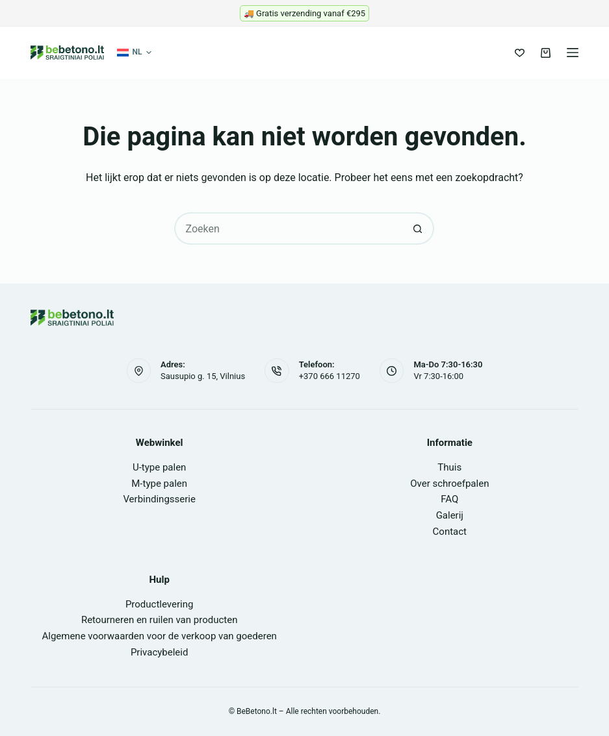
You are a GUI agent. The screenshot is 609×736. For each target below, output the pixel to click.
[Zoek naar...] (288, 228)
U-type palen (159, 467)
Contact (450, 531)
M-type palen (159, 483)
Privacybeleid (159, 652)
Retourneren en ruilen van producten (159, 620)
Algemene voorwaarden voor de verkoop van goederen (159, 636)
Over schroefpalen (449, 483)
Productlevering (159, 604)
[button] (134, 52)
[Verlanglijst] (520, 53)
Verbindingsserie (159, 499)
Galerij (449, 515)
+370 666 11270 (329, 376)
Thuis (449, 467)
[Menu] (572, 52)
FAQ (449, 499)
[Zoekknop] (418, 228)
